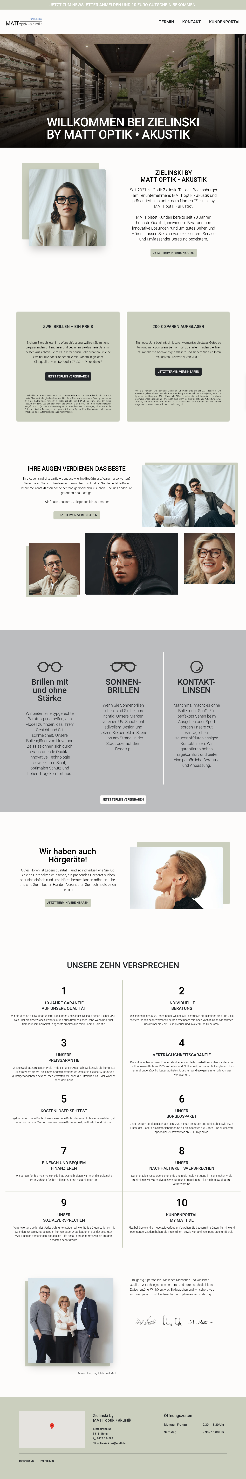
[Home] (24, 22)
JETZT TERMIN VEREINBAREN (173, 252)
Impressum (47, 1460)
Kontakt (191, 22)
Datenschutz (26, 1460)
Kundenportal (225, 22)
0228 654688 (105, 1438)
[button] (52, 1426)
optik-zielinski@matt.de (111, 1443)
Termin (166, 22)
